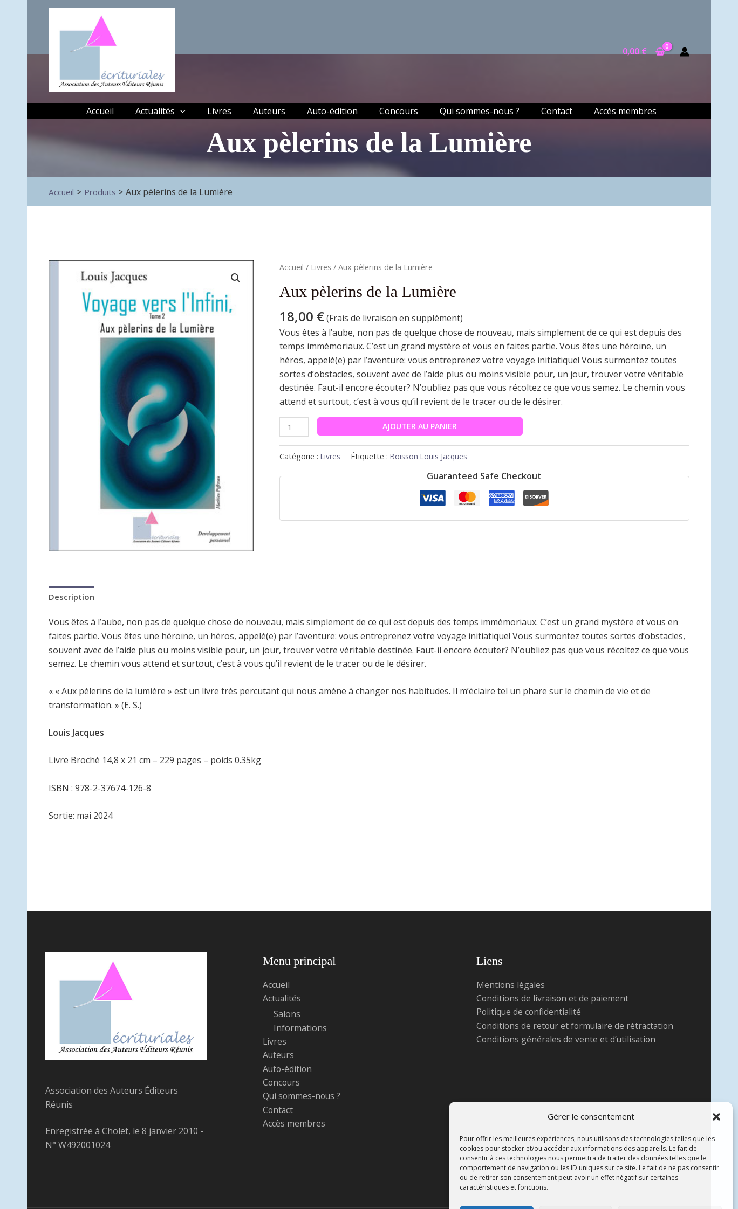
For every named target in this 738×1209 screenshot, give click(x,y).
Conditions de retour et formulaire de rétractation (577, 1027)
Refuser (575, 1163)
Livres (321, 266)
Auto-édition (288, 1071)
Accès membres (294, 1126)
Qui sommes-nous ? (303, 1098)
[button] (716, 1058)
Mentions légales (511, 986)
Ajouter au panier (422, 426)
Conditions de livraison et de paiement (553, 1000)
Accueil (291, 266)
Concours (282, 1084)
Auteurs (279, 1057)
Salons (287, 1015)
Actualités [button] (282, 1000)
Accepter (496, 1163)
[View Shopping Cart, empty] (643, 52)
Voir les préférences (670, 1163)
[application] (180, 111)
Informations (300, 1029)
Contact (278, 1112)
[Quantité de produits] (295, 427)
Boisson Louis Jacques (430, 457)
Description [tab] (73, 597)
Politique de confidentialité (591, 1188)
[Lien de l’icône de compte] (684, 52)
